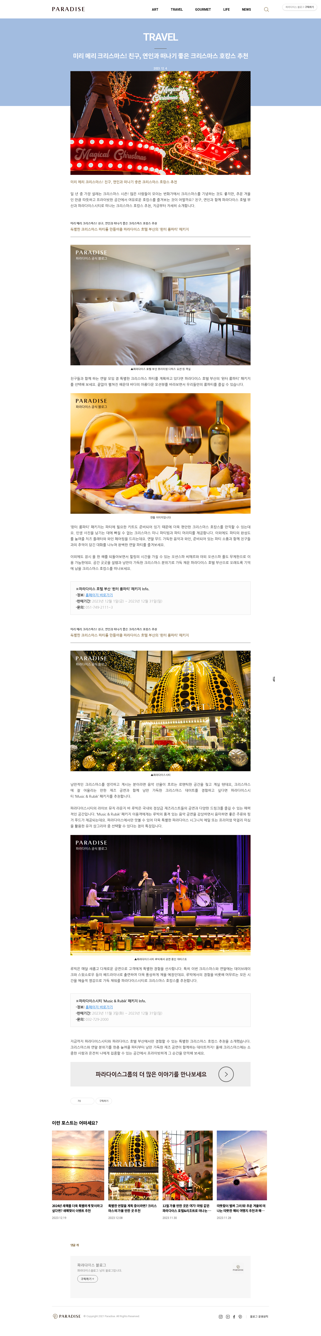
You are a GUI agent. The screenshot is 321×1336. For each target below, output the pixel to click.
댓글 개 (74, 1245)
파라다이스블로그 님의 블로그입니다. (99, 1270)
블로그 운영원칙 (259, 1316)
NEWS (246, 9)
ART (155, 9)
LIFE (226, 9)
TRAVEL (177, 9)
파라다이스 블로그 (91, 1264)
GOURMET (203, 9)
